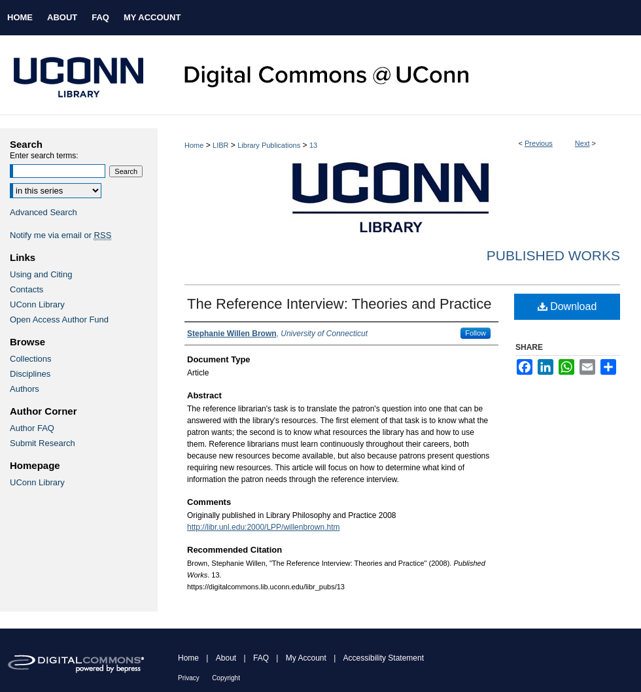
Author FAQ (32, 428)
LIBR (220, 145)
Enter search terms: (44, 155)
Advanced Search (43, 212)
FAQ (261, 658)
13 (313, 145)
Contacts (26, 289)
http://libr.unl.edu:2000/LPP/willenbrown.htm (263, 527)
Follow (475, 333)
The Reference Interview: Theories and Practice (339, 304)
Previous (539, 143)
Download (567, 306)
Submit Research (42, 443)
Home (193, 145)
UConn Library (37, 304)
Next (582, 143)
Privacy (188, 678)
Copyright (226, 678)
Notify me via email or (60, 235)
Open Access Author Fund (59, 319)
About (226, 658)
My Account (306, 658)
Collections (31, 359)
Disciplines (30, 374)
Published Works (553, 255)
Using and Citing (41, 274)
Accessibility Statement (383, 658)
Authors (24, 389)
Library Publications (268, 145)
